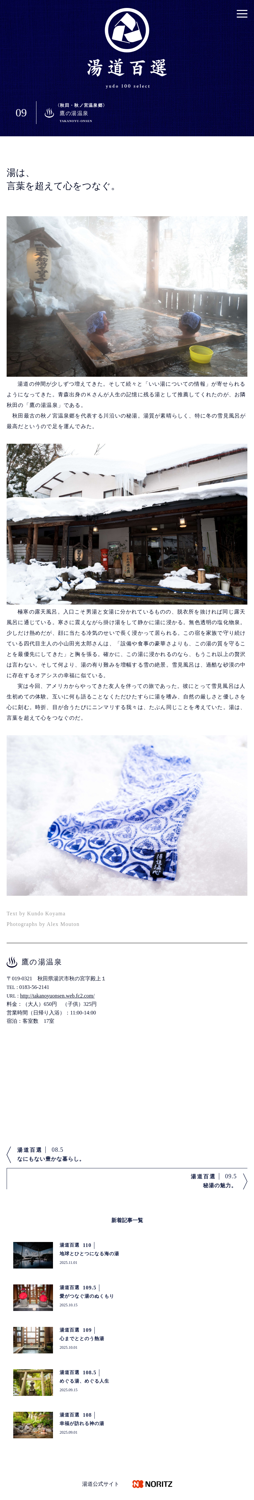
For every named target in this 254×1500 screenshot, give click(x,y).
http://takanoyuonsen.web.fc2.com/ (57, 996)
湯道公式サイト (100, 1484)
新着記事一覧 (127, 1220)
